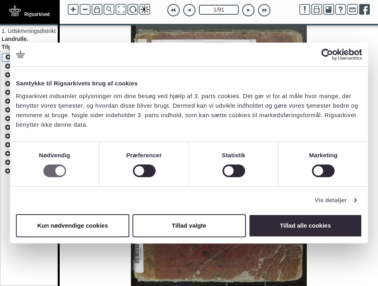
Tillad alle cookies (305, 225)
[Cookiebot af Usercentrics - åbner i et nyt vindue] (327, 54)
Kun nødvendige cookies (72, 225)
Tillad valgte (189, 225)
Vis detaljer (331, 200)
